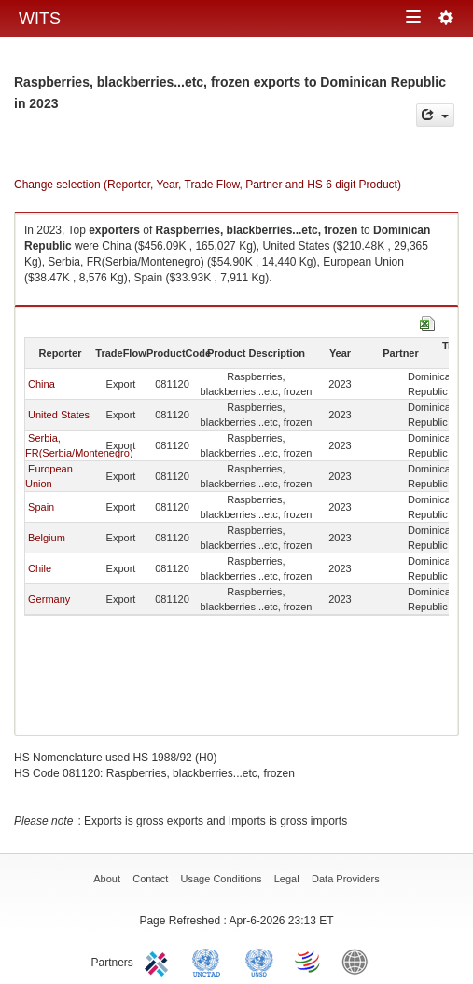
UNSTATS (259, 960)
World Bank (359, 960)
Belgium (46, 537)
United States (59, 414)
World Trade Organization (308, 960)
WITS (40, 18)
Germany (49, 599)
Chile (39, 568)
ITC (159, 960)
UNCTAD (210, 960)
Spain (41, 506)
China (41, 384)
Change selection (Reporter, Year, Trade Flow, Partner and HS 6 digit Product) (207, 184)
